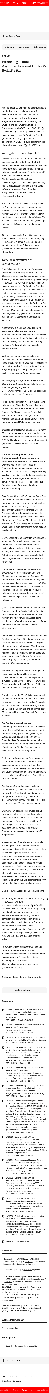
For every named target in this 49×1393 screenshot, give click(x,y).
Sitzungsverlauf (12, 1328)
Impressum (33, 1376)
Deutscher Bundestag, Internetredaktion (22, 1346)
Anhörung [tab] (24, 47)
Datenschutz (21, 1376)
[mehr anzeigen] (24, 990)
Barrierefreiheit (8, 1376)
